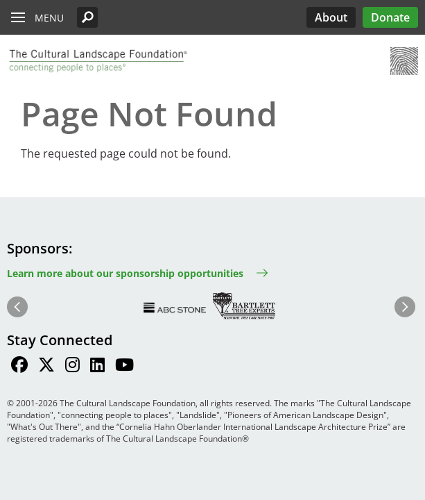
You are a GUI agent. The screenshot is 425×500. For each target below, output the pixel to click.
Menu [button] (49, 17)
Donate (390, 17)
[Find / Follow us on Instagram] (72, 366)
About (331, 17)
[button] (87, 17)
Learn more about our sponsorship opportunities (125, 273)
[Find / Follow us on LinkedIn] (97, 366)
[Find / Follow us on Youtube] (124, 366)
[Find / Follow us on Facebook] (19, 366)
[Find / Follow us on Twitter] (46, 366)
